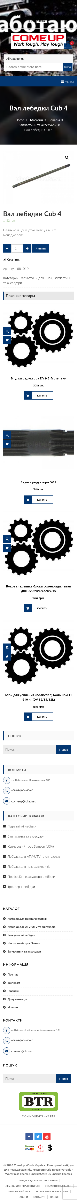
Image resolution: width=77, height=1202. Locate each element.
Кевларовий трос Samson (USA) (31, 846)
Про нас (13, 974)
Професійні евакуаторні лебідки (31, 876)
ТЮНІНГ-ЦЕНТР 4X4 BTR (38, 1116)
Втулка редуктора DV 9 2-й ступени (38, 378)
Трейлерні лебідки (21, 886)
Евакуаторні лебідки (21, 935)
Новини (13, 1007)
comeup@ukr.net (40, 4)
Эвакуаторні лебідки (58, 1186)
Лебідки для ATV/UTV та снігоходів (34, 856)
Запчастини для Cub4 (36, 278)
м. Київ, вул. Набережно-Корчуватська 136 (39, 15)
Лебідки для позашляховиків (29, 866)
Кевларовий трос (19, 1191)
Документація (17, 999)
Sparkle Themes (62, 1174)
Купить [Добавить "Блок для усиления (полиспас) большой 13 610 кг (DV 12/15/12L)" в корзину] (42, 716)
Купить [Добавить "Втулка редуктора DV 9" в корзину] (42, 499)
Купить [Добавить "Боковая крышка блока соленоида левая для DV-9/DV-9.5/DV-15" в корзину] (42, 608)
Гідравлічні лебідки (22, 826)
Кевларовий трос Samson (24, 943)
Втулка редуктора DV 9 (38, 482)
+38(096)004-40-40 (22, 790)
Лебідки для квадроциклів (23, 1186)
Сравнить (13, 259)
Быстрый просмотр (7, 331)
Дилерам (14, 982)
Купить (41, 248)
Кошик (54, 1197)
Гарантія (13, 991)
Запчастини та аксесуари (26, 836)
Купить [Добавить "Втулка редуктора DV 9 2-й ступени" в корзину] (42, 395)
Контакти (39, 1197)
